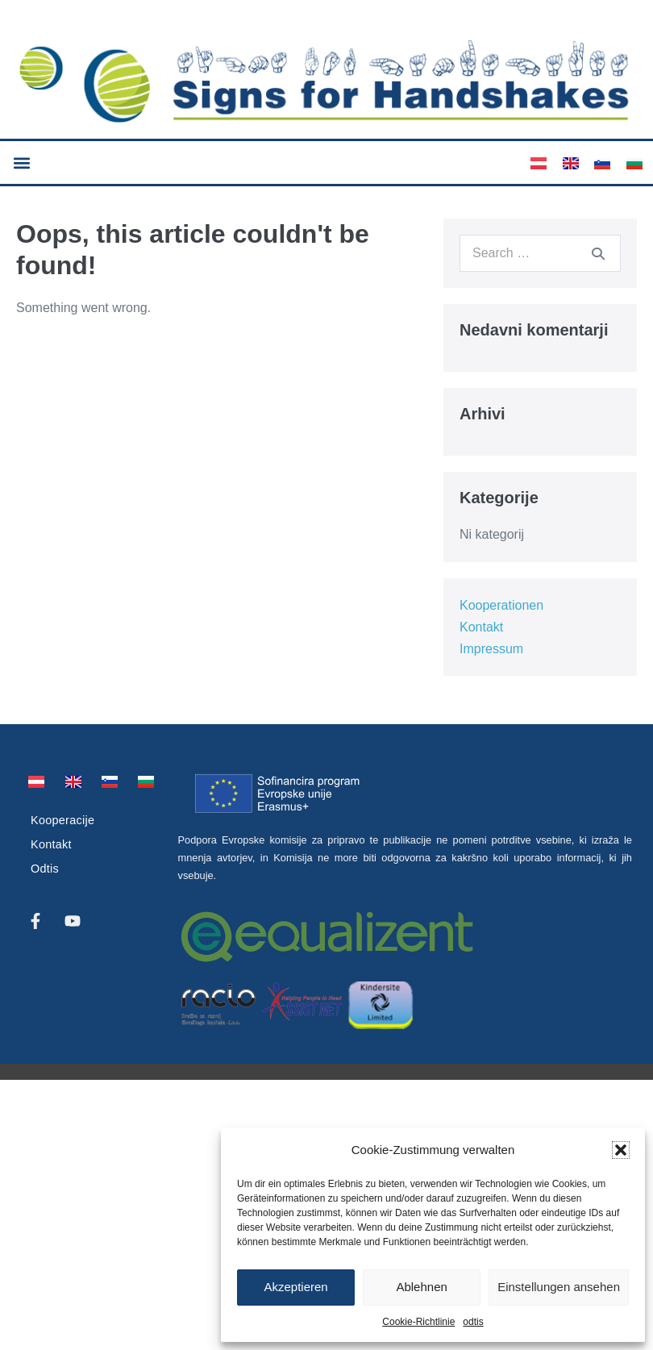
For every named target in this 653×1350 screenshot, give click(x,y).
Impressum (491, 649)
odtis (473, 1321)
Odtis (45, 868)
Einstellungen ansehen (558, 1287)
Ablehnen (421, 1287)
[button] (621, 1150)
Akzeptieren (295, 1287)
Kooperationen (501, 605)
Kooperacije (62, 820)
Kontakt (481, 627)
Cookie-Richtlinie (418, 1321)
